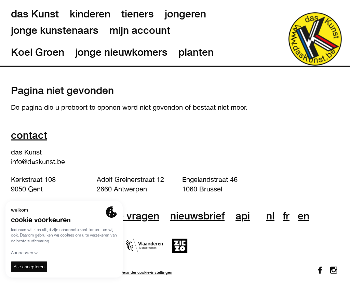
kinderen (90, 13)
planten (196, 51)
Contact (29, 135)
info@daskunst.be (38, 161)
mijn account (139, 30)
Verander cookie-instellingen (146, 272)
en (303, 215)
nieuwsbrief (197, 215)
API (242, 215)
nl (270, 215)
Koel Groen (37, 51)
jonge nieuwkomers (121, 51)
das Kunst (35, 13)
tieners (137, 13)
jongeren (185, 13)
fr (286, 215)
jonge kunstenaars (54, 30)
